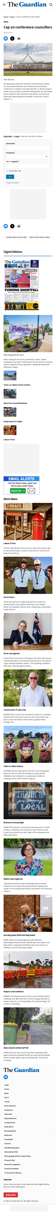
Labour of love (9, 440)
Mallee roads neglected (13, 879)
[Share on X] (12, 38)
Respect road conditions (14, 992)
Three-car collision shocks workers (17, 385)
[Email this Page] (19, 38)
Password (10, 153)
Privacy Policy (9, 1160)
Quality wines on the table (16, 237)
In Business (8, 1110)
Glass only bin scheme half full (16, 1048)
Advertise (8, 1135)
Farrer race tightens (12, 653)
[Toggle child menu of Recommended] (50, 1131)
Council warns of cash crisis (15, 710)
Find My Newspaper (11, 1148)
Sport (6, 1097)
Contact (7, 1143)
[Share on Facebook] (6, 38)
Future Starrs (9, 597)
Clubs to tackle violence (13, 766)
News (12, 17)
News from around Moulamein (15, 403)
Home (6, 17)
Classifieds (8, 1139)
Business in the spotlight (14, 823)
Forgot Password (12, 183)
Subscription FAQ (11, 1152)
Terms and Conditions (12, 1173)
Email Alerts (8, 1127)
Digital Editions (10, 1118)
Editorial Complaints (12, 1164)
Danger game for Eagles (13, 421)
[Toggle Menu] (4, 4)
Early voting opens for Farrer (14, 355)
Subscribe (8, 1114)
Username (10, 143)
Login (6, 1085)
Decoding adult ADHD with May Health (19, 935)
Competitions (9, 1122)
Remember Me (14, 171)
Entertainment (10, 1106)
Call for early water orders (39, 237)
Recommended (10, 1131)
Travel (6, 1102)
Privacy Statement (11, 1168)
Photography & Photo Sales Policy (17, 1156)
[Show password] (46, 156)
